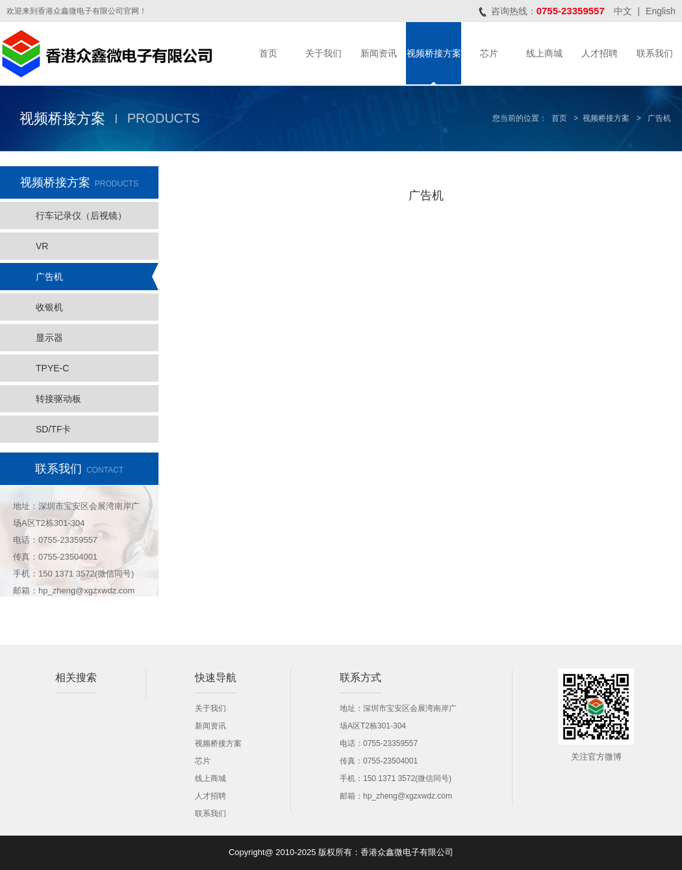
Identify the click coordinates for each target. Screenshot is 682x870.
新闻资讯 (378, 53)
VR (42, 246)
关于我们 (323, 53)
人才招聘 (599, 53)
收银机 (49, 307)
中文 (623, 11)
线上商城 (544, 53)
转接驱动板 (58, 398)
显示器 (49, 337)
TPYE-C (52, 368)
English (661, 11)
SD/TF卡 (53, 429)
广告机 (49, 276)
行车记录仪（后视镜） (81, 215)
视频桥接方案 (434, 53)
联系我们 (655, 53)
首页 (268, 53)
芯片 (489, 53)
